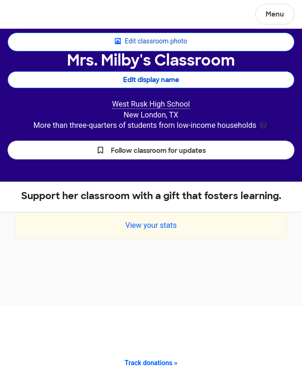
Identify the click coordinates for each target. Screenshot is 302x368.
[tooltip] (263, 124)
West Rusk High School (151, 104)
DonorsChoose (30, 15)
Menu (275, 14)
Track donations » (151, 363)
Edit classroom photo (151, 41)
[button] (151, 150)
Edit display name (151, 79)
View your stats (150, 225)
